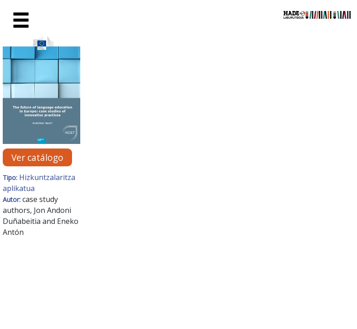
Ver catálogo (37, 157)
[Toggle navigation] (21, 20)
